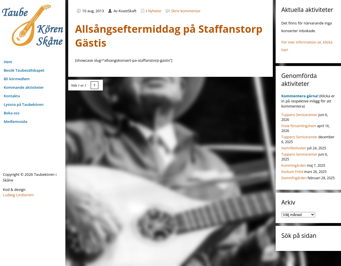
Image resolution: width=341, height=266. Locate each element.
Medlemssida (15, 121)
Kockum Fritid (292, 171)
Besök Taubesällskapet (24, 70)
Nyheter (155, 10)
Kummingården (293, 165)
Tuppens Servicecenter (299, 114)
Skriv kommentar (186, 10)
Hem (8, 61)
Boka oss (11, 113)
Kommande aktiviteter (24, 87)
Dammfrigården (294, 178)
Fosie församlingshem (298, 125)
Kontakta (12, 95)
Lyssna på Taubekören (23, 104)
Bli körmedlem (17, 78)
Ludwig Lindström (18, 194)
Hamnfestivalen (293, 148)
